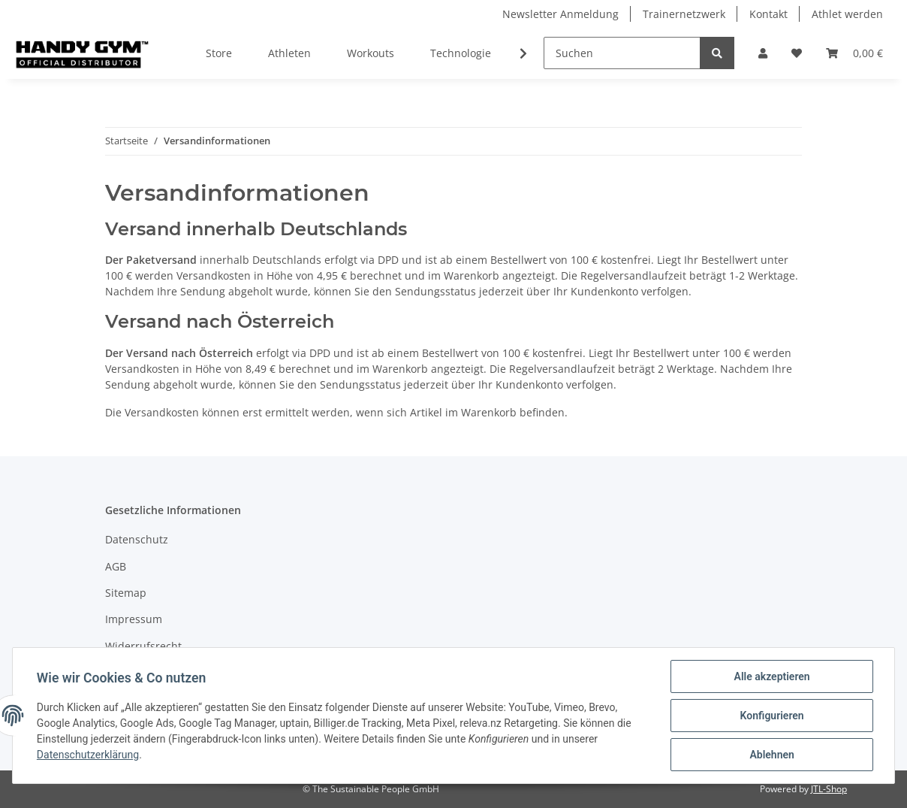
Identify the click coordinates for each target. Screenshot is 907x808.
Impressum (133, 619)
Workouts (370, 53)
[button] (762, 53)
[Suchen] (622, 53)
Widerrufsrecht (143, 646)
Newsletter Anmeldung (560, 14)
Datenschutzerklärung (88, 755)
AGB (115, 566)
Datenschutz (136, 539)
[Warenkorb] (854, 53)
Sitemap (125, 593)
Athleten (289, 53)
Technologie (460, 53)
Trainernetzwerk (684, 14)
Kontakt (768, 14)
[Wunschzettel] (796, 53)
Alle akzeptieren (771, 676)
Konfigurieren (771, 716)
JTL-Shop (829, 788)
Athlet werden (847, 14)
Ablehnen (771, 755)
